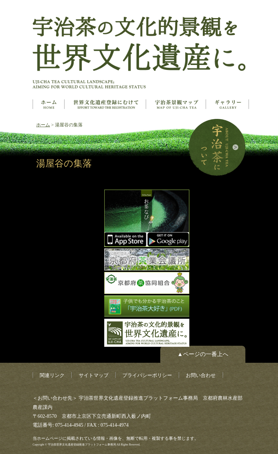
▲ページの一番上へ (202, 354)
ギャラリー (228, 104)
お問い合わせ (201, 375)
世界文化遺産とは (105, 104)
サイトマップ (94, 375)
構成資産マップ (176, 104)
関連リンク (52, 375)
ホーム (48, 104)
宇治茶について (217, 147)
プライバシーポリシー (147, 375)
